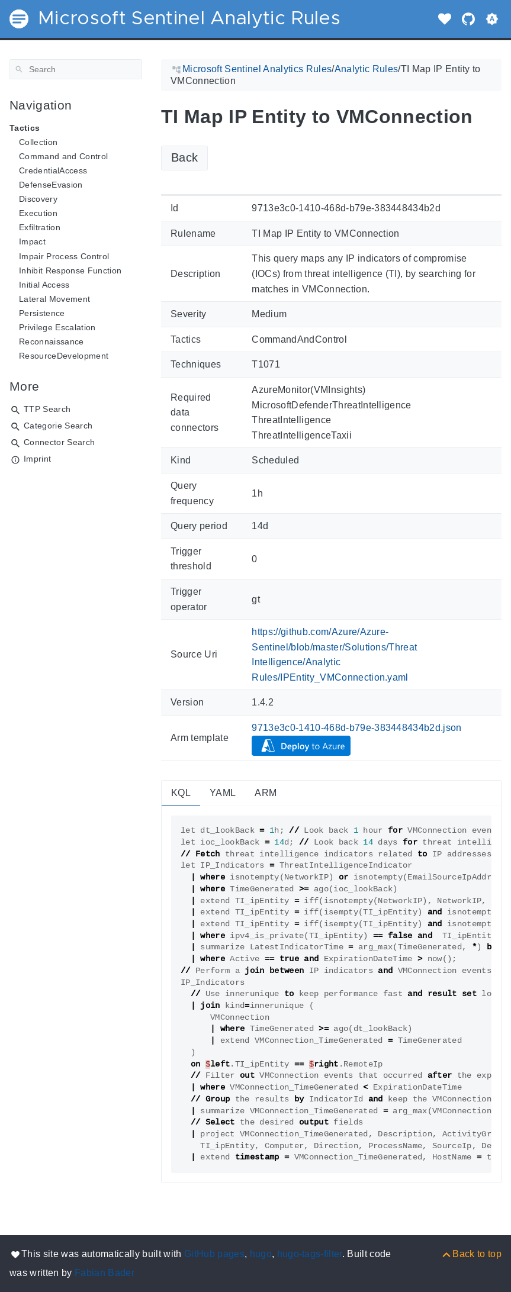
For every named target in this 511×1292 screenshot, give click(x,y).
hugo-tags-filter (309, 1254)
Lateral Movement (54, 299)
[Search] (75, 69)
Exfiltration (39, 227)
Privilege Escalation (57, 327)
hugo (261, 1254)
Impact (32, 241)
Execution (38, 213)
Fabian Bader (104, 1273)
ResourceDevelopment (63, 355)
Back (184, 157)
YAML (223, 793)
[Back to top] (471, 1254)
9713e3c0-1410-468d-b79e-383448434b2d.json (357, 728)
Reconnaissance (51, 341)
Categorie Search (58, 425)
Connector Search (59, 442)
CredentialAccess (53, 170)
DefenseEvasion (51, 184)
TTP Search (47, 409)
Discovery (38, 199)
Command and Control (63, 156)
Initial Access (44, 284)
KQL (181, 793)
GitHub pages (214, 1254)
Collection (38, 142)
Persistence (42, 313)
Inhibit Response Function (70, 270)
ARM (266, 793)
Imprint (37, 458)
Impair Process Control (64, 256)
